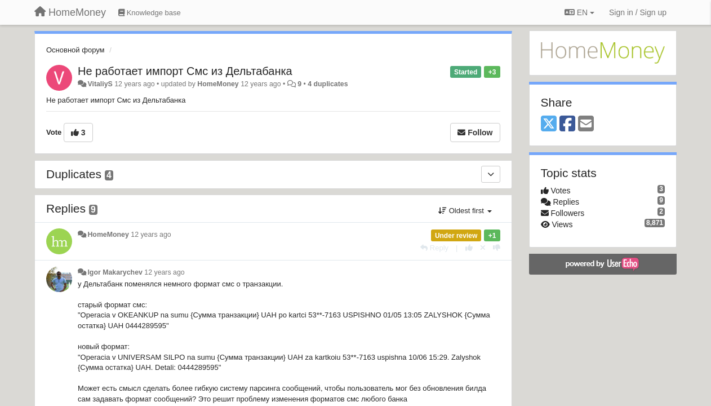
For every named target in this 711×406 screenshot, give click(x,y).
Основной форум (75, 50)
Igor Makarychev (114, 272)
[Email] (586, 124)
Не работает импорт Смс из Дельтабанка (185, 71)
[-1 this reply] (496, 248)
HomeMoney (217, 84)
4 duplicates (328, 84)
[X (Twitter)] (549, 124)
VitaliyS (99, 84)
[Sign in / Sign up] (638, 12)
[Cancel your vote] (483, 248)
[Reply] (434, 248)
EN (579, 12)
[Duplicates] (490, 174)
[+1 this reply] (469, 248)
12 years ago (151, 235)
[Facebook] (567, 124)
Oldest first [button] (464, 210)
